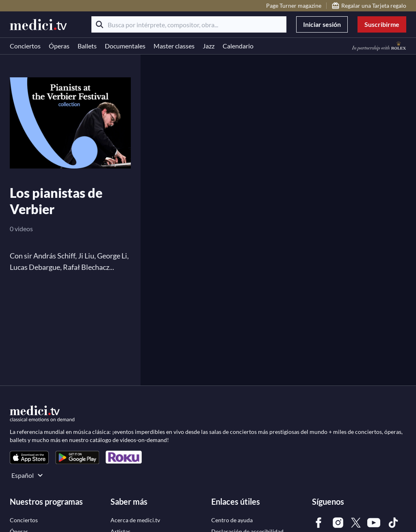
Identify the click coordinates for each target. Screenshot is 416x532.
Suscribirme (381, 24)
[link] (29, 457)
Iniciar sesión (322, 24)
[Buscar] (99, 24)
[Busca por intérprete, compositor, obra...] (188, 24)
